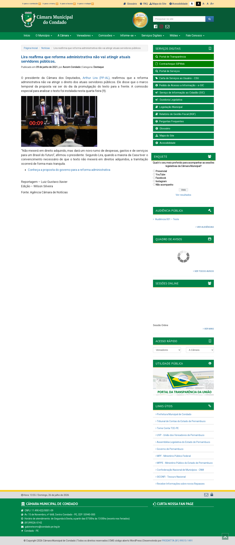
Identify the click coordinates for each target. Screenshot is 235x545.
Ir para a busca (68, 4)
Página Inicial (31, 48)
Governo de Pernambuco (169, 449)
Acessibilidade (178, 3)
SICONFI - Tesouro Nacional (171, 476)
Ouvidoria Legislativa (169, 99)
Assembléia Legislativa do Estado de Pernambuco (183, 442)
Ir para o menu (50, 4)
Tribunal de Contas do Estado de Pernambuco (181, 421)
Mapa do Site (157, 3)
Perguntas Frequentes (170, 121)
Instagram (161, 181)
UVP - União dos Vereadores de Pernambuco (180, 435)
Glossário (130, 3)
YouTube (160, 174)
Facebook (161, 178)
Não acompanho (164, 184)
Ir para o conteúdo (31, 4)
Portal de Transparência (171, 56)
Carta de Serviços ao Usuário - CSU (177, 78)
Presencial (161, 171)
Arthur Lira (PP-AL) (96, 78)
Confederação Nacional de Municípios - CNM (180, 469)
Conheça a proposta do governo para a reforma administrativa (69, 170)
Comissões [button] (107, 35)
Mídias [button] (175, 35)
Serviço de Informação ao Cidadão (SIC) (180, 92)
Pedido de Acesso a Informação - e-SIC (180, 85)
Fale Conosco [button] (195, 35)
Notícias (45, 48)
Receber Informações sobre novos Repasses (180, 483)
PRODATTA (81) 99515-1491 (177, 540)
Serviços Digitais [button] (153, 35)
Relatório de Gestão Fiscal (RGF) (176, 114)
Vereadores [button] (85, 35)
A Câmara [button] (64, 35)
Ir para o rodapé (85, 4)
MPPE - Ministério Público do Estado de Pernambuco (184, 463)
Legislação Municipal (169, 107)
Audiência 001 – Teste (166, 219)
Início (27, 35)
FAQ (144, 3)
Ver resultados (183, 195)
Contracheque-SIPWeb (170, 63)
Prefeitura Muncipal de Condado (173, 414)
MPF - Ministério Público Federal (173, 456)
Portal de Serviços (168, 71)
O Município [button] (44, 35)
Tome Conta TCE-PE (167, 428)
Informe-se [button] (128, 35)
